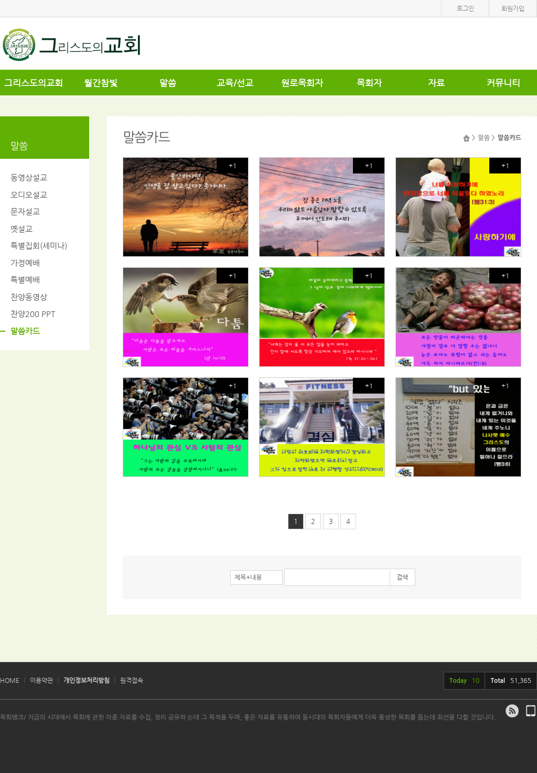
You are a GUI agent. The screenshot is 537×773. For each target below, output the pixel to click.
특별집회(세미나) (38, 245)
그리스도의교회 (33, 83)
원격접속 (131, 680)
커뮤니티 (503, 83)
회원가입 (512, 8)
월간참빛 (100, 83)
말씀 (167, 83)
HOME (9, 680)
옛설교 (21, 228)
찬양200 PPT (32, 313)
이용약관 (41, 680)
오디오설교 (28, 194)
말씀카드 (25, 330)
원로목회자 (302, 83)
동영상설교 (28, 177)
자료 (436, 83)
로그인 (465, 8)
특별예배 (25, 279)
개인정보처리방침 (86, 680)
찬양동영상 (28, 296)
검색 (402, 577)
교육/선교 (235, 83)
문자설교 (25, 211)
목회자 (369, 83)
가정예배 (25, 262)
